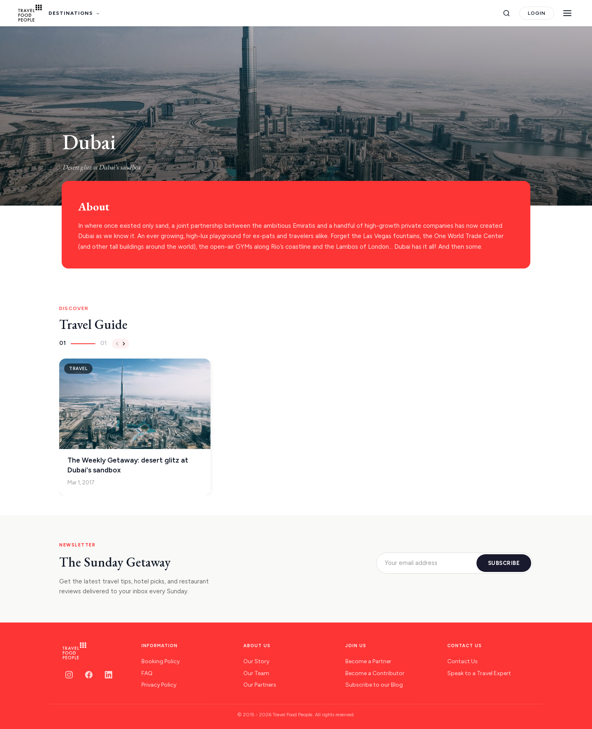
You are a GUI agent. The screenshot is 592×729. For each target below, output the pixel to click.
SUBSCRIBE (504, 563)
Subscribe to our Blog (374, 684)
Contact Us (462, 661)
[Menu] (567, 13)
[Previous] (117, 344)
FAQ (147, 673)
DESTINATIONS (74, 13)
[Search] (506, 13)
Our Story (256, 661)
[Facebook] (88, 674)
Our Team (256, 673)
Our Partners (259, 684)
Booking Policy (160, 661)
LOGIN (537, 13)
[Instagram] (69, 674)
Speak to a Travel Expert (479, 673)
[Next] (123, 344)
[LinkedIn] (108, 674)
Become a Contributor (375, 673)
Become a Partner (368, 661)
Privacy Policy (158, 684)
